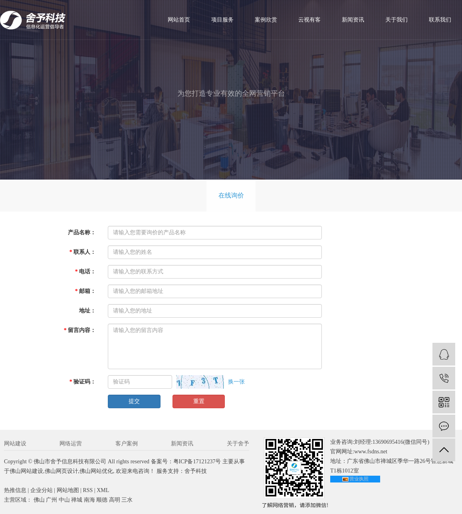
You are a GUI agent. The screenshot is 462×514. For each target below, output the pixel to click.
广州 (51, 500)
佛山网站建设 (26, 471)
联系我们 (440, 20)
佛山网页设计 (61, 471)
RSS (88, 490)
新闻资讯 (353, 20)
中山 (64, 500)
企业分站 (41, 490)
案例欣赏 (266, 20)
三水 (127, 500)
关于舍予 (238, 444)
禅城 (76, 500)
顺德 (101, 500)
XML (103, 490)
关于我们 (396, 20)
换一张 (236, 382)
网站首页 (179, 20)
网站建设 (15, 444)
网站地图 (68, 490)
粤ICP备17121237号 (197, 462)
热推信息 (15, 490)
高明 (114, 500)
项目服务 (222, 20)
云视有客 (309, 20)
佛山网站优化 (96, 471)
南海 (89, 500)
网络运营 (70, 444)
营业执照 (359, 479)
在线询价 (231, 195)
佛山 (39, 500)
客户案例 (126, 444)
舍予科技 (195, 471)
